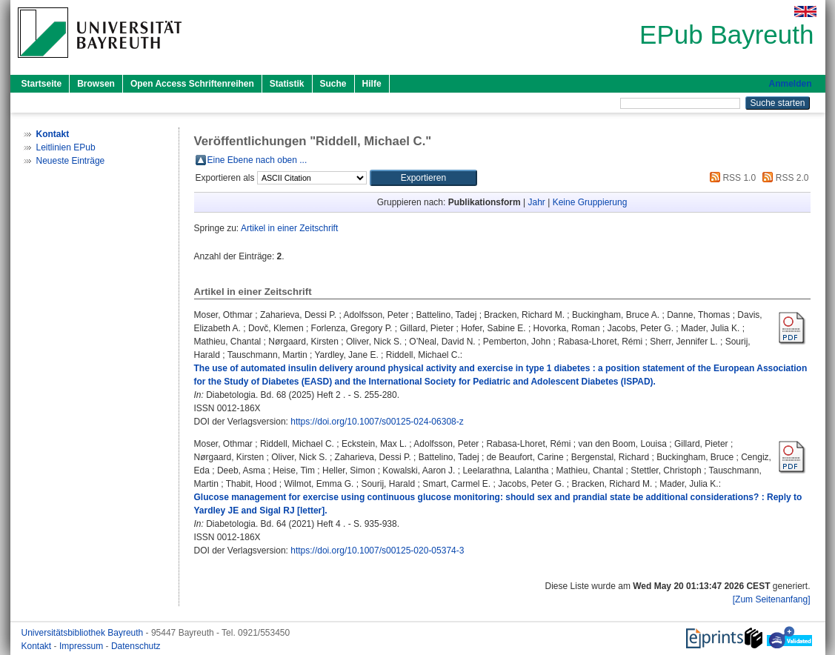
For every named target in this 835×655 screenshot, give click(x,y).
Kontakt (37, 646)
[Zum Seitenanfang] (772, 599)
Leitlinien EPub (66, 147)
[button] (423, 178)
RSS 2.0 (783, 178)
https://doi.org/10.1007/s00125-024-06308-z (377, 421)
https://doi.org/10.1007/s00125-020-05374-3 (377, 550)
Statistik (287, 84)
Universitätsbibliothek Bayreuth (83, 633)
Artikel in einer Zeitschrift (289, 228)
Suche (333, 84)
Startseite (41, 84)
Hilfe (372, 84)
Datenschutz (136, 646)
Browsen (96, 84)
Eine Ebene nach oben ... (257, 160)
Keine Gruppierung (590, 202)
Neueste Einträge (70, 161)
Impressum (82, 646)
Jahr (536, 202)
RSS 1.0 (730, 178)
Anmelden (789, 84)
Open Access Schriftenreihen (192, 84)
